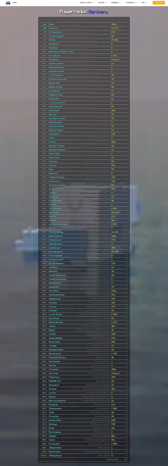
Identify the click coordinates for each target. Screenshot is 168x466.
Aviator (53, 389)
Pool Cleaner (56, 255)
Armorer (53, 197)
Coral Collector (57, 103)
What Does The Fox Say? (61, 52)
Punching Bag (56, 232)
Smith (51, 412)
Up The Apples (56, 263)
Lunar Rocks (55, 314)
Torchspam (55, 208)
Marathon (54, 291)
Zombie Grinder (57, 177)
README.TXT (55, 381)
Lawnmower (55, 248)
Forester (54, 416)
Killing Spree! (56, 322)
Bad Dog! (53, 48)
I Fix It (52, 228)
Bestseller (54, 361)
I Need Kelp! (55, 447)
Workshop (54, 318)
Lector (53, 393)
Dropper (53, 404)
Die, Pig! (53, 114)
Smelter (53, 193)
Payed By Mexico (57, 357)
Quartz (53, 165)
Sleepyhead (55, 455)
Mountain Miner (56, 67)
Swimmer (53, 220)
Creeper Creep (57, 118)
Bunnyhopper (56, 251)
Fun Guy (53, 161)
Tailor (52, 138)
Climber (53, 436)
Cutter (52, 334)
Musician (53, 28)
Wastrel (53, 271)
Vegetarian (55, 299)
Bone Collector (57, 189)
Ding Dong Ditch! (57, 150)
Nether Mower (56, 130)
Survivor (54, 373)
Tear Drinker (56, 244)
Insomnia (53, 59)
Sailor (52, 440)
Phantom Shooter (58, 79)
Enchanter (54, 91)
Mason (52, 397)
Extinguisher (56, 32)
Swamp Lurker (56, 63)
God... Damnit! (55, 200)
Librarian (54, 157)
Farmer (53, 306)
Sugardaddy (55, 338)
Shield (52, 40)
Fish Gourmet (56, 106)
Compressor (55, 240)
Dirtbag (53, 424)
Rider (52, 24)
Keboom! (53, 173)
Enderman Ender (58, 279)
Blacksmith (54, 83)
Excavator (54, 444)
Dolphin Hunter (57, 71)
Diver (52, 428)
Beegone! (54, 44)
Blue (51, 169)
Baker (52, 330)
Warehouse (55, 353)
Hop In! (52, 365)
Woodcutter (55, 420)
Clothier (53, 310)
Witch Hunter (55, 122)
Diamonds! (54, 287)
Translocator (56, 259)
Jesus (52, 326)
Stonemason (55, 408)
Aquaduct (54, 385)
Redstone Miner (57, 295)
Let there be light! (58, 224)
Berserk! (54, 212)
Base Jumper (56, 236)
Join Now (159, 3)
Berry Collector (57, 401)
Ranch (52, 216)
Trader (53, 346)
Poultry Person (57, 275)
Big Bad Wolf (55, 283)
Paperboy (54, 377)
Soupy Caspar (56, 36)
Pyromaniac (55, 432)
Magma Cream (56, 95)
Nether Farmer (57, 146)
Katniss (53, 142)
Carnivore (54, 181)
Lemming (53, 267)
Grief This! (54, 153)
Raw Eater (54, 99)
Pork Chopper (56, 75)
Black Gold (54, 342)
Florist (52, 204)
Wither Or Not (56, 87)
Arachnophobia (57, 185)
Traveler (54, 369)
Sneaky (53, 302)
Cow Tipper (54, 134)
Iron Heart (54, 56)
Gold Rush (54, 110)
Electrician (55, 451)
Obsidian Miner (56, 350)
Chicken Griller (57, 126)
